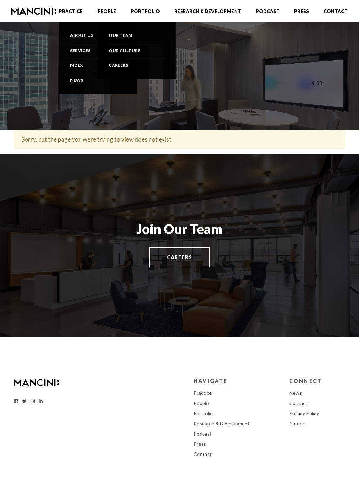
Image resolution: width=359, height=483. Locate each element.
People (106, 11)
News (295, 393)
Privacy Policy (304, 413)
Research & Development (207, 11)
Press (301, 11)
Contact (336, 11)
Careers (298, 423)
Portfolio (145, 11)
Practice (71, 11)
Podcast (268, 11)
